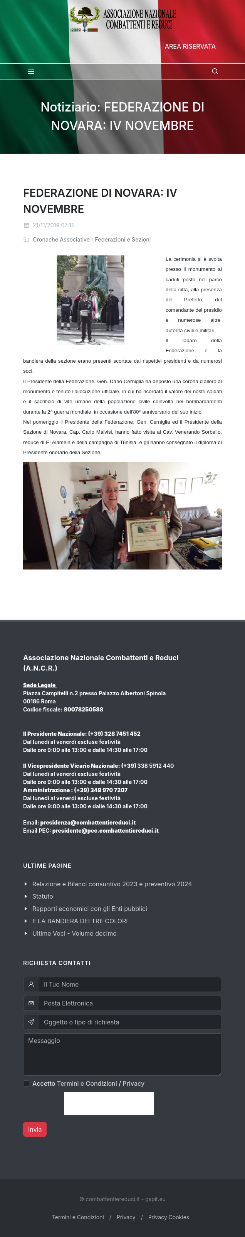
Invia (35, 1129)
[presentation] (109, 1103)
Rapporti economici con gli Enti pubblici (89, 909)
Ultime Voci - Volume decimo (74, 933)
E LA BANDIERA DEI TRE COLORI (80, 921)
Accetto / (88, 1083)
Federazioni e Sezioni (123, 239)
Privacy (133, 1083)
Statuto (42, 896)
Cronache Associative (61, 239)
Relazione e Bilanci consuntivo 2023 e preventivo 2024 (112, 884)
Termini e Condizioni (87, 1083)
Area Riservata (190, 46)
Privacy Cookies (169, 1217)
